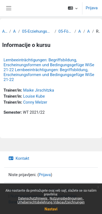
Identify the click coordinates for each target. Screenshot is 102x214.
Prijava (92, 7)
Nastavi (51, 209)
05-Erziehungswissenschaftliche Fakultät (37, 31)
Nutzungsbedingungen (66, 198)
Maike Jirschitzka (38, 90)
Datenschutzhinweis (33, 198)
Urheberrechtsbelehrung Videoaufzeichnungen (51, 202)
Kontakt (18, 158)
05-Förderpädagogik (65, 31)
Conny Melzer (35, 102)
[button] (72, 8)
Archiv (4, 31)
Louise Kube (34, 96)
